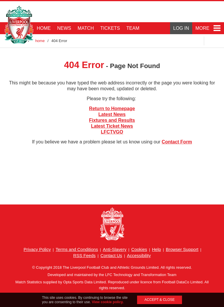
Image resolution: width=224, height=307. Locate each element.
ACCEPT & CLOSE (159, 300)
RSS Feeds (84, 255)
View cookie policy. (108, 302)
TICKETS (110, 28)
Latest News (111, 114)
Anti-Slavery (115, 249)
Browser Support (182, 249)
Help (156, 249)
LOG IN (181, 28)
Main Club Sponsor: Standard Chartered (197, 15)
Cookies (139, 249)
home (40, 41)
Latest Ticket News (112, 126)
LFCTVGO (112, 131)
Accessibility (139, 255)
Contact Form (177, 141)
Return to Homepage (112, 108)
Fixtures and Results (112, 120)
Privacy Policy (37, 249)
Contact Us (111, 255)
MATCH (86, 28)
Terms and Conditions (77, 249)
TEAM (132, 28)
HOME (44, 28)
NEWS (64, 28)
